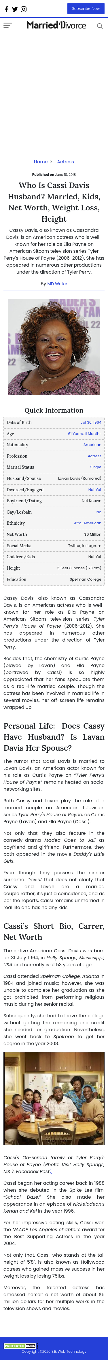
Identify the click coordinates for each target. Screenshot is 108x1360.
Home (41, 161)
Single (95, 467)
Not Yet (94, 489)
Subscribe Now (86, 8)
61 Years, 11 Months (84, 433)
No (98, 512)
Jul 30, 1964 (91, 422)
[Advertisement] (54, 88)
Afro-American (87, 523)
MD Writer (57, 284)
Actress (65, 161)
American (92, 444)
